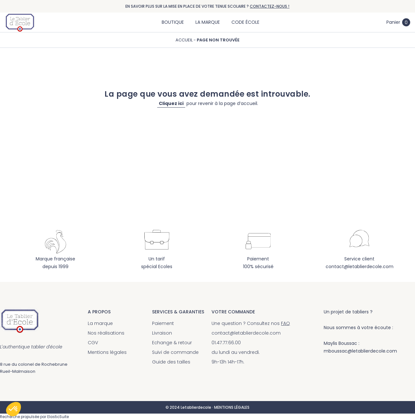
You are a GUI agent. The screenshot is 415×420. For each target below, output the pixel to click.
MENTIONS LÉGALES (231, 407)
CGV (93, 342)
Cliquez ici (171, 103)
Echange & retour (172, 342)
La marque (100, 323)
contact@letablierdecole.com (359, 266)
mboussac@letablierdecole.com (360, 351)
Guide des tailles (171, 362)
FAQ (285, 323)
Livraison (162, 333)
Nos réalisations (106, 333)
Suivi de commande (175, 352)
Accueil (185, 40)
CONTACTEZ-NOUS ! (269, 6)
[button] (13, 409)
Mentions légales (107, 352)
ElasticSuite (58, 416)
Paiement (163, 323)
